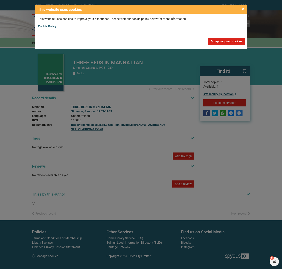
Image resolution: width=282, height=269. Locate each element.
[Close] (243, 9)
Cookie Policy (47, 26)
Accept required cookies (226, 41)
